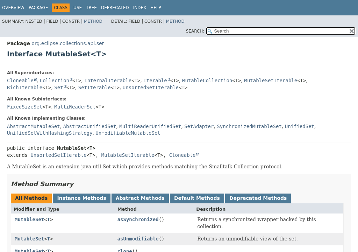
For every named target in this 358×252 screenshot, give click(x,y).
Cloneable (20, 80)
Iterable (155, 80)
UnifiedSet (299, 126)
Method (93, 21)
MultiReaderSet (74, 107)
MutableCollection (207, 80)
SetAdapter (199, 126)
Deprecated (115, 7)
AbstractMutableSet (33, 126)
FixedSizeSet (24, 107)
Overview (13, 7)
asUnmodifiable (138, 238)
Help (155, 7)
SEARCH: (195, 31)
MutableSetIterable (270, 80)
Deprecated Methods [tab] (258, 198)
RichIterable (24, 87)
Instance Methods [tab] (81, 198)
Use (77, 7)
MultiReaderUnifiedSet (150, 126)
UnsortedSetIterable (151, 87)
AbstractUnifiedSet (89, 126)
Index (139, 7)
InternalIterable (107, 80)
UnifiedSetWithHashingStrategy (49, 133)
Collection (54, 80)
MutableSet (29, 219)
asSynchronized (138, 219)
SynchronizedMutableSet (249, 126)
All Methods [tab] (31, 198)
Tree (91, 7)
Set (58, 87)
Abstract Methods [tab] (140, 198)
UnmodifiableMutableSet (127, 133)
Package (38, 7)
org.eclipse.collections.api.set (67, 43)
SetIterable (94, 87)
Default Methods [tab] (197, 198)
